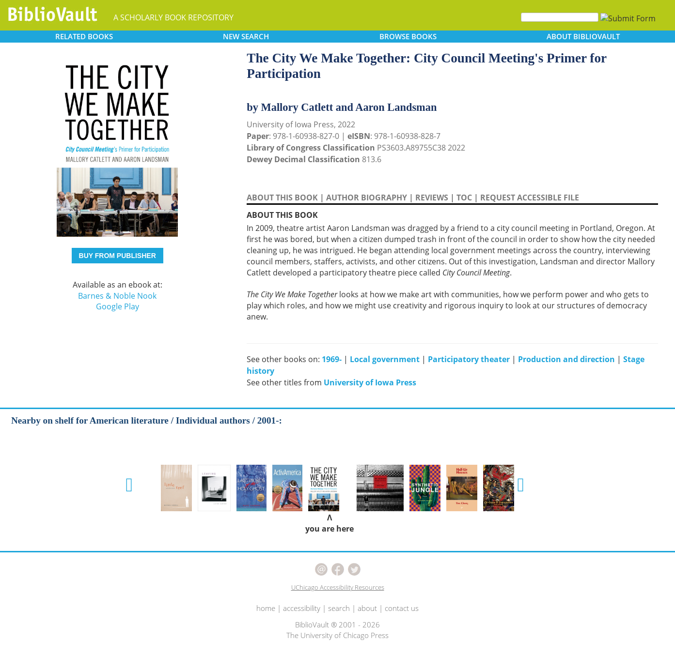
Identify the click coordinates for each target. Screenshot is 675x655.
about (367, 608)
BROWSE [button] (408, 36)
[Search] (559, 17)
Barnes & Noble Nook (117, 295)
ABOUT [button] (583, 36)
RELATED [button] (84, 36)
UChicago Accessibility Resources (337, 587)
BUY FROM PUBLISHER (117, 255)
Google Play (117, 306)
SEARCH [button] (246, 36)
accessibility (301, 608)
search (339, 608)
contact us (402, 608)
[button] (129, 485)
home (265, 608)
